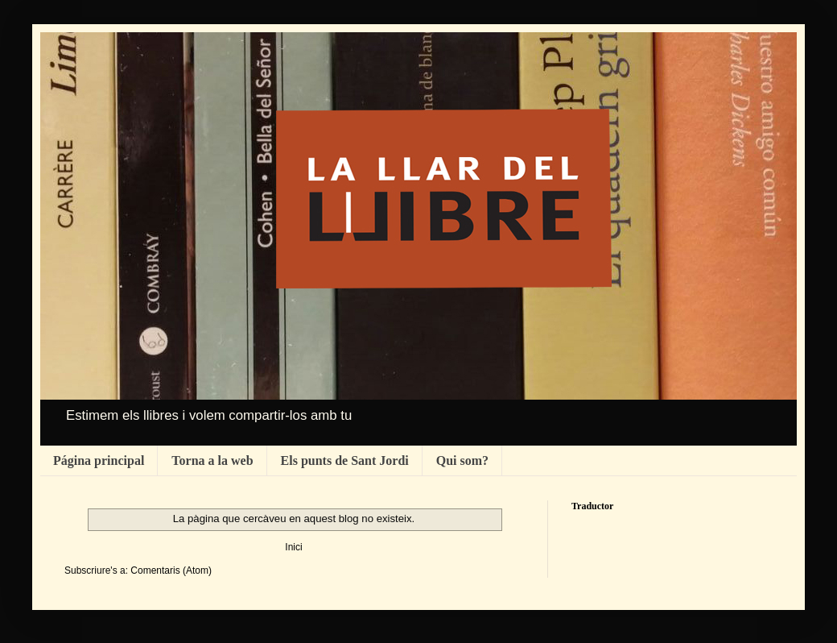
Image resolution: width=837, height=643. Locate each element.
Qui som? (462, 460)
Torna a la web (212, 460)
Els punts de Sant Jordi (345, 460)
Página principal (98, 460)
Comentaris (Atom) (171, 570)
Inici (293, 547)
